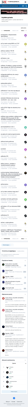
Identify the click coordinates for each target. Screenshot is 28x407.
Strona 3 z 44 (15, 30)
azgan (6, 271)
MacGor (5, 77)
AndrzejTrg (10, 300)
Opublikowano (18, 312)
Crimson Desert (9, 270)
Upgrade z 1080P (9, 276)
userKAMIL (7, 267)
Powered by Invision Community (14, 404)
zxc (4, 60)
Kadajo (11, 386)
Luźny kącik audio (9, 287)
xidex (5, 193)
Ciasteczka (19, 401)
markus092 (6, 136)
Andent (5, 158)
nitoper (5, 233)
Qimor (5, 85)
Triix (5, 217)
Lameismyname (11, 334)
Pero (5, 166)
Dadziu (5, 186)
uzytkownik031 (7, 178)
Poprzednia (7, 30)
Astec (5, 52)
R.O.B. (5, 200)
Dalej (22, 30)
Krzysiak (11, 376)
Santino (5, 102)
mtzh (5, 224)
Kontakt (13, 401)
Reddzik (10, 351)
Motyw (8, 401)
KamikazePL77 (7, 45)
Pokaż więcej (14, 391)
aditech (5, 128)
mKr (5, 38)
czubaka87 (6, 92)
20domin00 (6, 69)
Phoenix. (11, 367)
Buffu (5, 110)
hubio (9, 312)
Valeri (6, 278)
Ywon (5, 150)
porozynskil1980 (7, 121)
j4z (6, 289)
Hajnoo (5, 143)
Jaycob (11, 371)
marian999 (6, 209)
